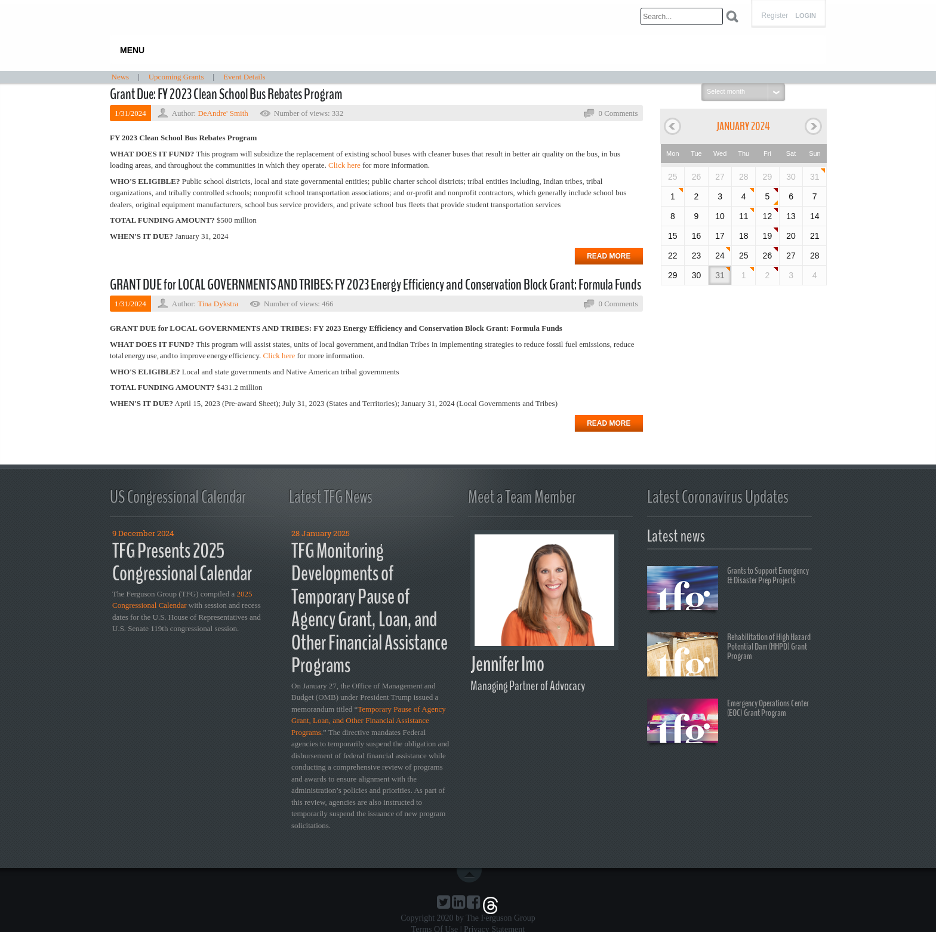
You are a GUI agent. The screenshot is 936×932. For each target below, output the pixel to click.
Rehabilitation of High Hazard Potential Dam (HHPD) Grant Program (729, 656)
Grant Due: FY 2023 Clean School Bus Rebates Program (226, 94)
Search (732, 16)
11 (744, 216)
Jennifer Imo (507, 664)
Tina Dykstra (218, 303)
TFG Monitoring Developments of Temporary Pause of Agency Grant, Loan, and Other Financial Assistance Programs (369, 608)
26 (767, 255)
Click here (279, 355)
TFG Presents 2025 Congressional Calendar (182, 562)
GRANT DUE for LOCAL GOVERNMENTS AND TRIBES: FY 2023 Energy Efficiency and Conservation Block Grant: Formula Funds (375, 285)
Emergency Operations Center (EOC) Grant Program (728, 722)
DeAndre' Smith (223, 113)
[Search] (682, 16)
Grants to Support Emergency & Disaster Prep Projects (728, 590)
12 (767, 216)
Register (774, 15)
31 (815, 177)
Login (805, 16)
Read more (608, 256)
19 (767, 236)
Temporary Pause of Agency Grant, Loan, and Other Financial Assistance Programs (368, 721)
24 (720, 255)
